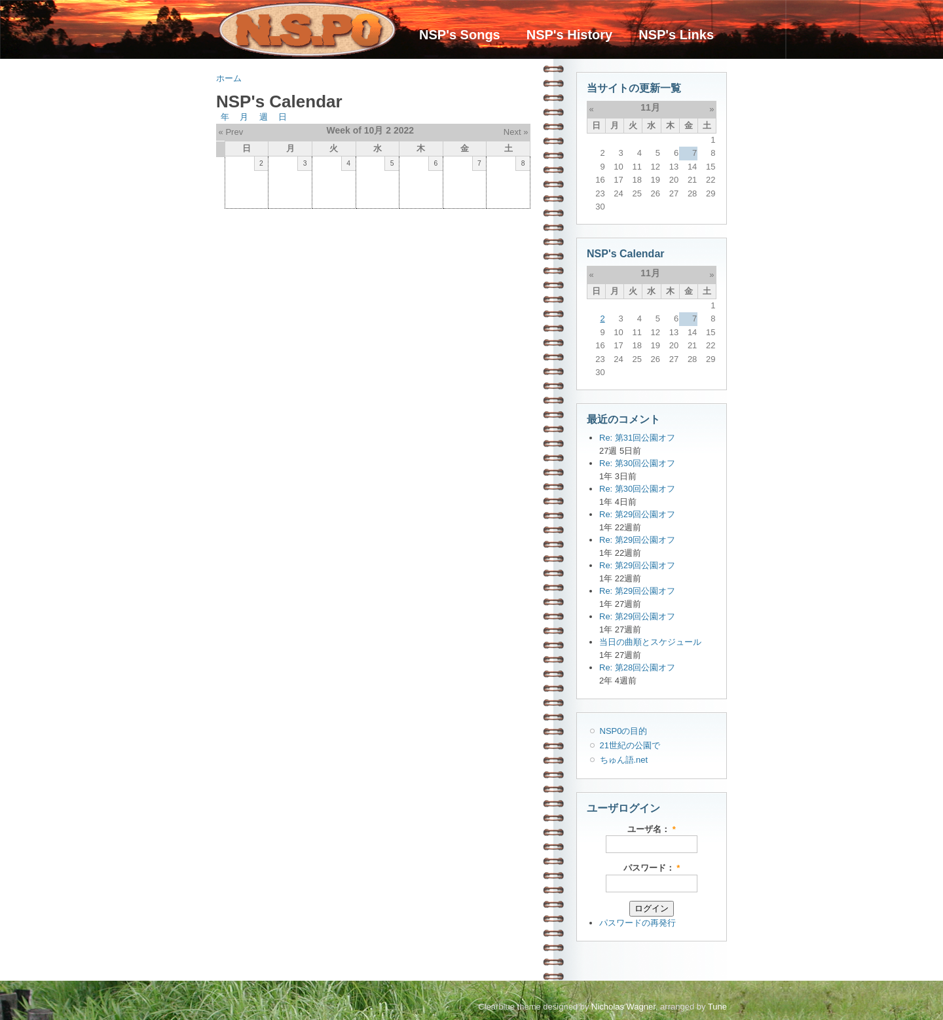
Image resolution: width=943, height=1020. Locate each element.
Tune (717, 1006)
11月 (650, 107)
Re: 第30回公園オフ (637, 463)
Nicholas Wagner (623, 1006)
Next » (516, 132)
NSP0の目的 (624, 731)
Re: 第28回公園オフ (637, 667)
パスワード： (651, 868)
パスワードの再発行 (637, 923)
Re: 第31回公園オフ (637, 438)
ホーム (229, 78)
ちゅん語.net (624, 760)
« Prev (231, 132)
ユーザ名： (651, 829)
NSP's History (569, 34)
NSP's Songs (459, 34)
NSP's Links (676, 34)
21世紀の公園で (630, 745)
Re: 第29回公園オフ (637, 514)
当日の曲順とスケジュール (650, 642)
